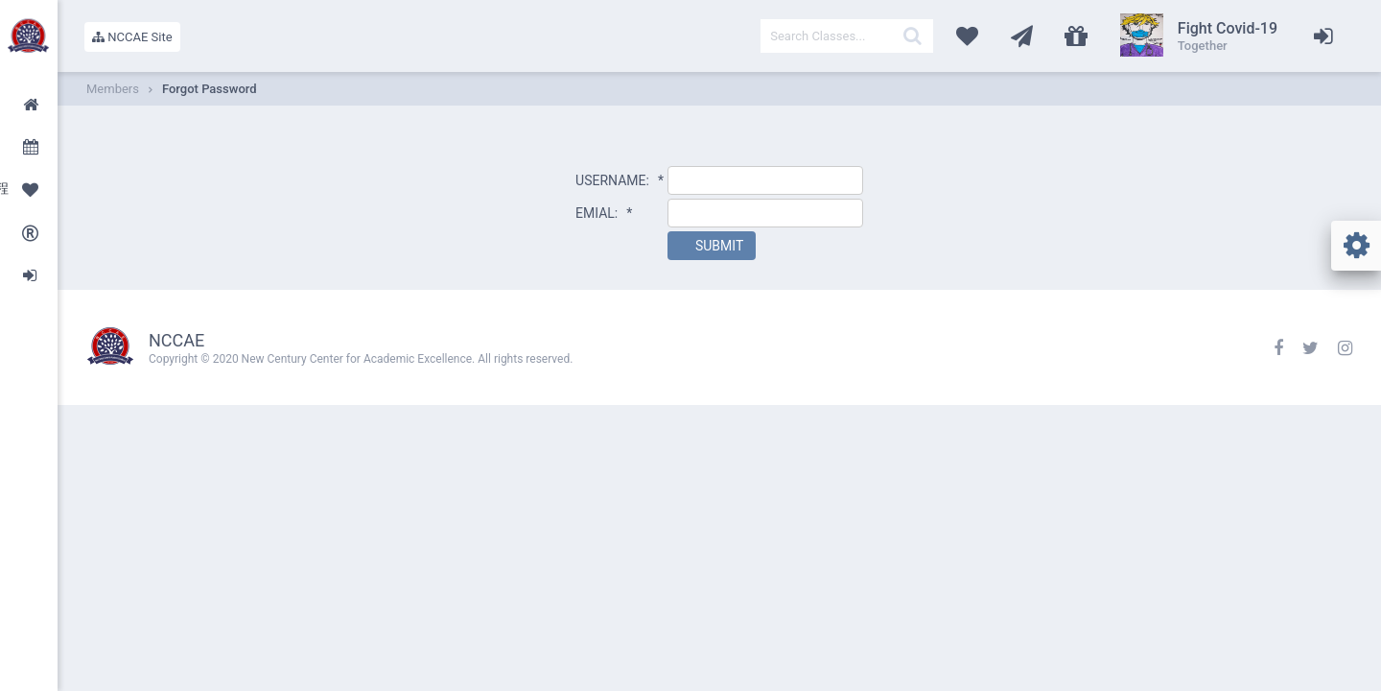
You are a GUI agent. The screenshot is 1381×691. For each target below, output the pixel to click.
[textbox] (847, 36)
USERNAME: (619, 180)
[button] (711, 245)
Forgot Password (209, 89)
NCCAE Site (132, 37)
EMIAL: (603, 213)
